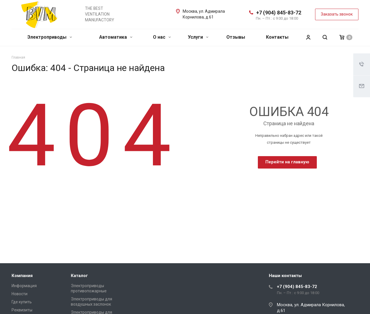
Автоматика (115, 37)
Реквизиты (22, 310)
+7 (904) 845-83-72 (278, 13)
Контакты (277, 37)
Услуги (198, 37)
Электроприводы (49, 37)
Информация (24, 285)
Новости (19, 293)
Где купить (22, 302)
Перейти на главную (287, 162)
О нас (162, 37)
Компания (22, 275)
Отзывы (235, 37)
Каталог (79, 275)
